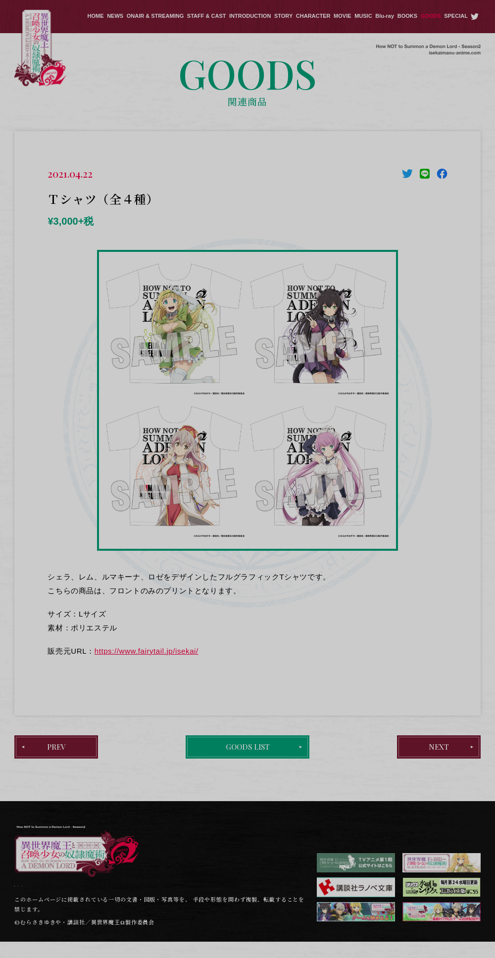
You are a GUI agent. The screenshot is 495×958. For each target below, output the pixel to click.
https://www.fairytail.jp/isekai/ (146, 651)
